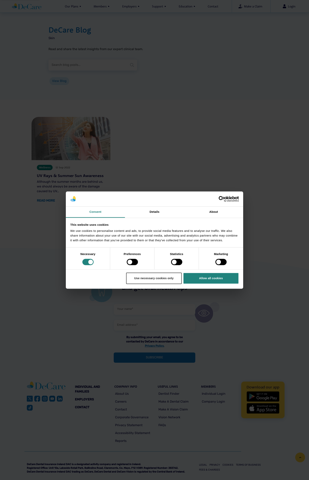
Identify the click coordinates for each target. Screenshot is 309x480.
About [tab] (213, 212)
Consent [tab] (95, 212)
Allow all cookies (211, 278)
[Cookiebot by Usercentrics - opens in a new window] (221, 199)
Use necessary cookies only (154, 278)
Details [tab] (154, 212)
